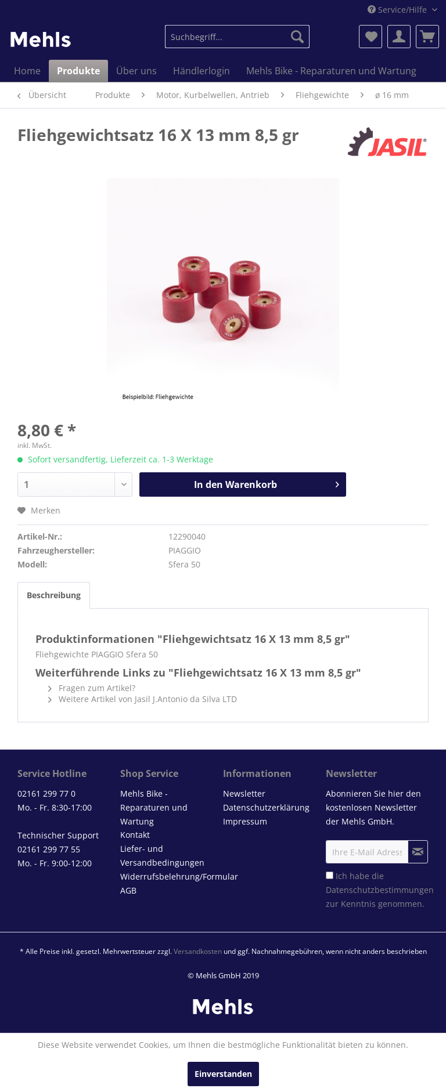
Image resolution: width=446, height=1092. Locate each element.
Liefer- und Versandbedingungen (162, 855)
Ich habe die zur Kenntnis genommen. (380, 889)
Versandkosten (198, 951)
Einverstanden (223, 1073)
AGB (128, 890)
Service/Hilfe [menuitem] (398, 9)
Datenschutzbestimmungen (380, 889)
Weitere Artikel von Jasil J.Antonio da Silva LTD (142, 698)
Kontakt (135, 834)
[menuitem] (237, 36)
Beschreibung (54, 595)
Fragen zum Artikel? (91, 687)
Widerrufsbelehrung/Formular (168, 876)
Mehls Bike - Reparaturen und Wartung (154, 807)
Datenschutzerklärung (266, 807)
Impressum (245, 821)
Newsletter (244, 793)
